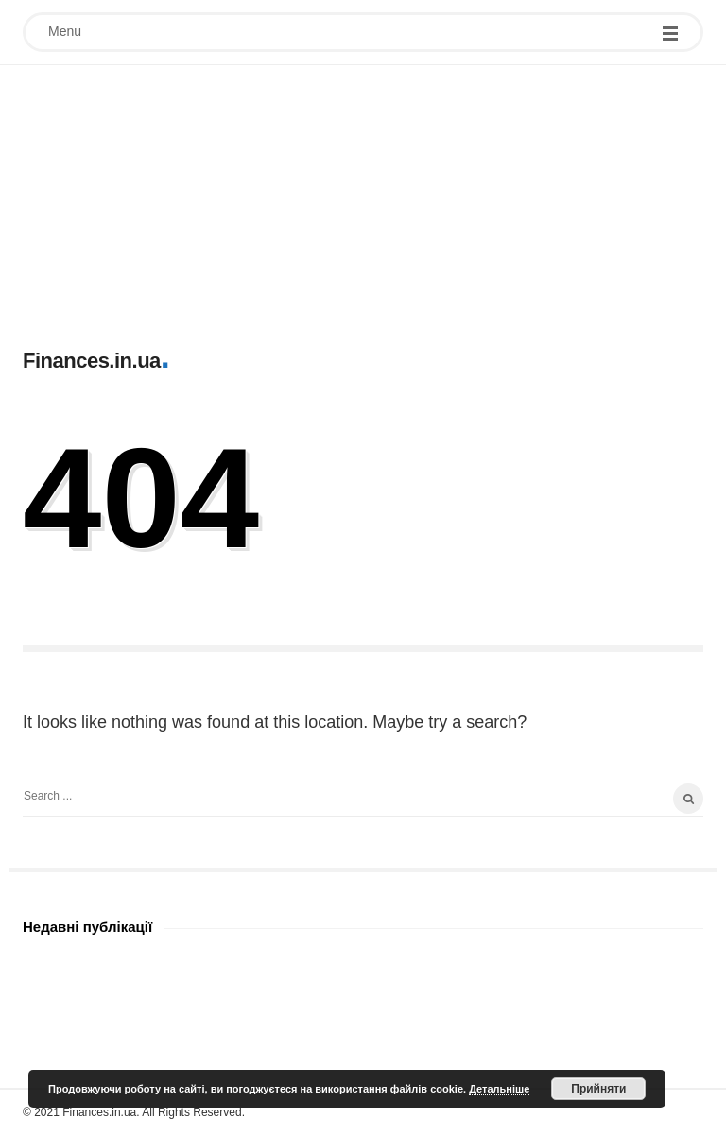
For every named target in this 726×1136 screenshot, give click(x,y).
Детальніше (499, 1088)
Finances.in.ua (92, 360)
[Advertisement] (363, 197)
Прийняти (598, 1088)
